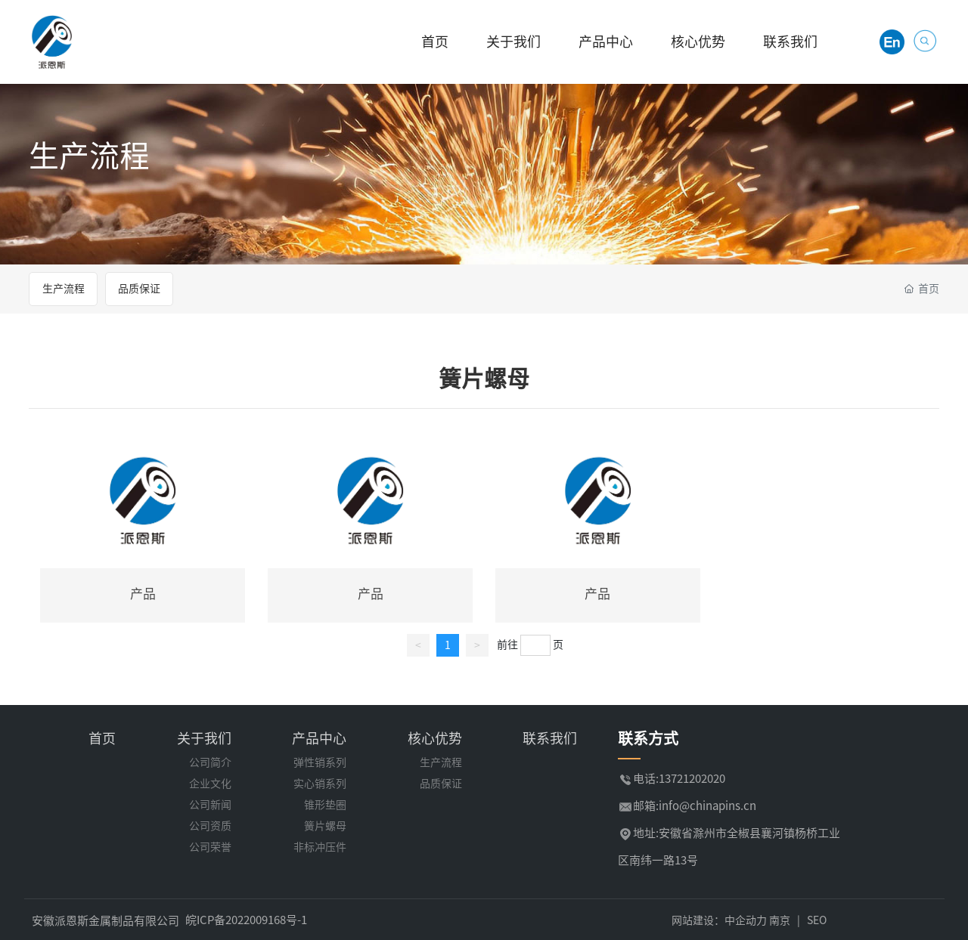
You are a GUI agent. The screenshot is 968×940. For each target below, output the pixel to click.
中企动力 (745, 920)
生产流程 (89, 156)
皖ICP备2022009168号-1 (246, 920)
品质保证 (139, 288)
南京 (779, 920)
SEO (817, 920)
